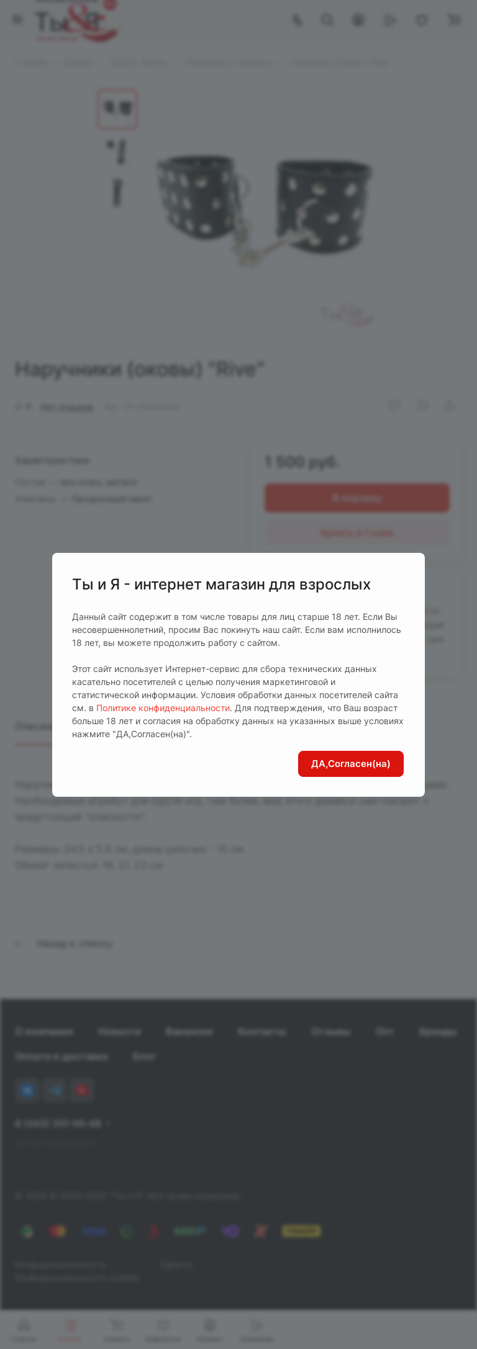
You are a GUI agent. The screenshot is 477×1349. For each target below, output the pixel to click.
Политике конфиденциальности (163, 707)
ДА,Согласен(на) (351, 763)
